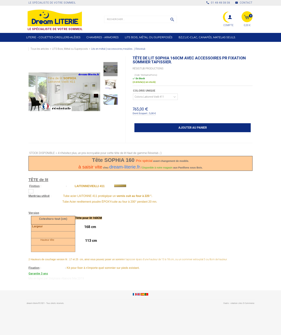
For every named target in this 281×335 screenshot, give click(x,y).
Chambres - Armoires (102, 37)
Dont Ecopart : (141, 113)
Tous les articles (39, 48)
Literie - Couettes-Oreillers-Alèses (53, 37)
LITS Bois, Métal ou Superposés (148, 37)
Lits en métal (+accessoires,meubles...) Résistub (118, 48)
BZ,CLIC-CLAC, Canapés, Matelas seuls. (207, 37)
